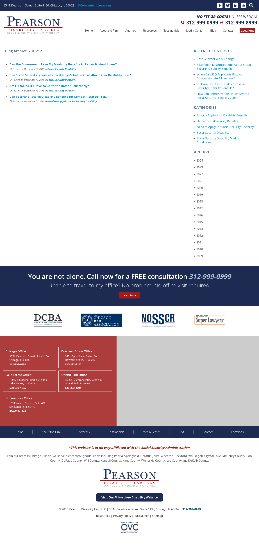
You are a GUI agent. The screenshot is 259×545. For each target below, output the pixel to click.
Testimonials (171, 30)
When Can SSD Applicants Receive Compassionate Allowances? (219, 76)
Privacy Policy (122, 516)
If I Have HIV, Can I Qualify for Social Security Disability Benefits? (221, 86)
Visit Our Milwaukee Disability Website (129, 497)
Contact (228, 30)
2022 (198, 174)
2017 (198, 208)
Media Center (194, 30)
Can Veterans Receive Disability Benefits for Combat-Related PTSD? (59, 97)
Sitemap (157, 516)
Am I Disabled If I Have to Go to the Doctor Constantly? (49, 86)
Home (89, 30)
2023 (198, 167)
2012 (198, 235)
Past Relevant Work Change (215, 59)
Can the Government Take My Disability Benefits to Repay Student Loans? (63, 64)
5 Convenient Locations (94, 5)
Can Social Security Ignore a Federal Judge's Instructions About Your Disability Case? (70, 75)
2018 (198, 201)
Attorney (130, 30)
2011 (198, 242)
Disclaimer (142, 516)
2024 (198, 160)
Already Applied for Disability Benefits (222, 115)
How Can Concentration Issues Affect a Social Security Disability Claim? (223, 96)
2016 (198, 215)
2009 (198, 256)
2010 (198, 249)
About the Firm (109, 30)
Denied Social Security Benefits (217, 121)
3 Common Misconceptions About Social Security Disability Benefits (224, 67)
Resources (150, 30)
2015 (198, 221)
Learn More (129, 295)
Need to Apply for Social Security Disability (72, 101)
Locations (247, 30)
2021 (198, 180)
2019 (198, 194)
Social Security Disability (61, 69)
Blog (213, 30)
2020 (198, 187)
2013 (198, 228)
